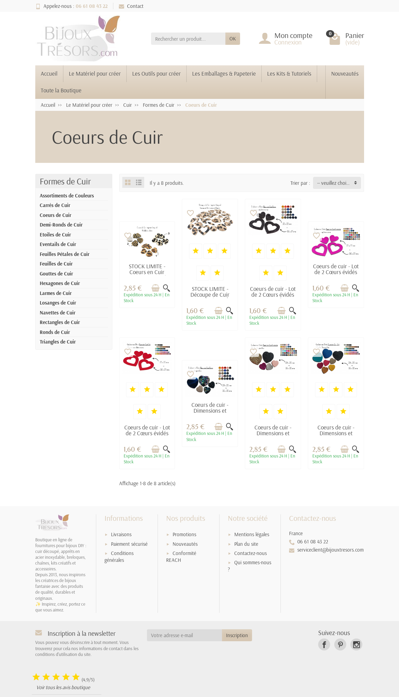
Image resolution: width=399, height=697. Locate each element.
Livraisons (121, 534)
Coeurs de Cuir (55, 215)
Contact (131, 6)
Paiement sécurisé (129, 544)
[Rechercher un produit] (188, 39)
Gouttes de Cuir (56, 273)
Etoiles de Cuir (55, 234)
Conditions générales (119, 557)
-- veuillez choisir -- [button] (336, 183)
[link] (324, 644)
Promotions (184, 534)
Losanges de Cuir (58, 302)
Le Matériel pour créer (95, 73)
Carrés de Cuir (55, 205)
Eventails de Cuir (58, 244)
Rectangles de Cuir (60, 322)
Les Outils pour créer (156, 73)
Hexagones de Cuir (60, 283)
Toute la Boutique (61, 90)
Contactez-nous (250, 553)
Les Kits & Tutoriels (289, 73)
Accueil (49, 73)
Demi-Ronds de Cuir (61, 224)
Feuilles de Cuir (56, 263)
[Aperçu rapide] (167, 288)
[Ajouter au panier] (155, 288)
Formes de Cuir (65, 181)
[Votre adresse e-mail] (184, 635)
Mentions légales (251, 534)
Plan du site (246, 544)
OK (232, 38)
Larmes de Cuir (56, 293)
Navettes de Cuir (57, 312)
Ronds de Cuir (55, 332)
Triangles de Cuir (58, 341)
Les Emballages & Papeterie (224, 73)
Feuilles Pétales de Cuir (64, 254)
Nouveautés (345, 73)
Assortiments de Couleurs (67, 195)
